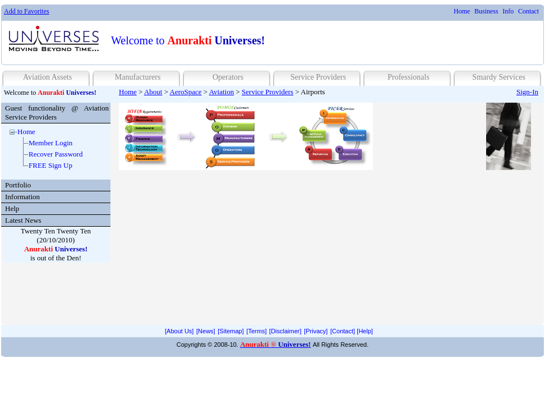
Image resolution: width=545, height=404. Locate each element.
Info (508, 11)
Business (486, 11)
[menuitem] (461, 11)
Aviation (221, 92)
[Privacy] (315, 331)
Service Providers (318, 77)
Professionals (408, 77)
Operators (228, 77)
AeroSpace (186, 92)
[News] (205, 331)
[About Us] (179, 331)
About (153, 92)
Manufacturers (138, 77)
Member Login (50, 143)
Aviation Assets (47, 77)
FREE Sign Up (50, 165)
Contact (528, 11)
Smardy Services (498, 77)
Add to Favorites (26, 11)
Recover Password (55, 154)
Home (462, 11)
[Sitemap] (230, 331)
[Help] (365, 331)
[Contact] (342, 331)
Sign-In (527, 92)
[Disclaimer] (285, 331)
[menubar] (496, 11)
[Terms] (256, 331)
